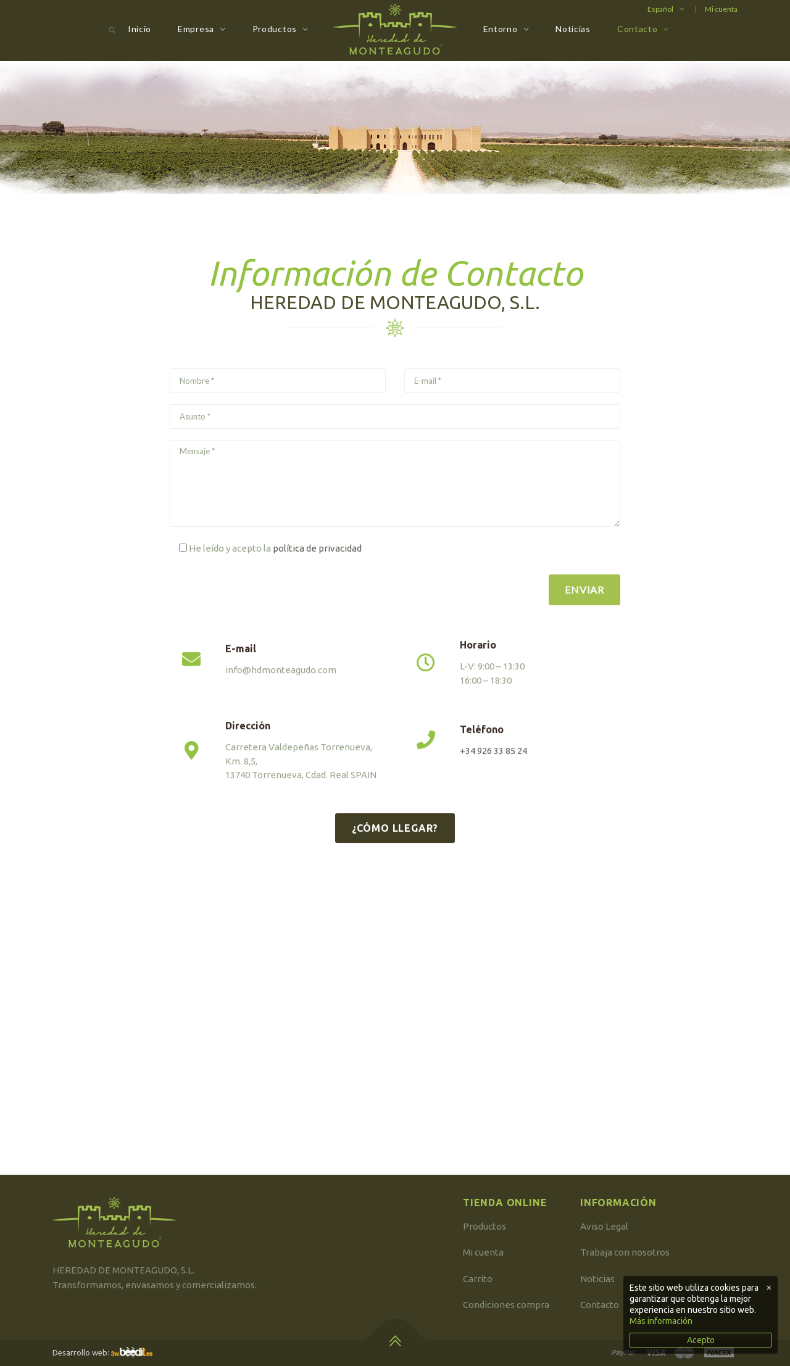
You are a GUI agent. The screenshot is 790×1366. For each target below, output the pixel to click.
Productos (274, 28)
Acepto (701, 1340)
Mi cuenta (721, 9)
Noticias (573, 28)
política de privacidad (317, 548)
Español (660, 9)
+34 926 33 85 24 (493, 774)
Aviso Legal (604, 1226)
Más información (661, 1321)
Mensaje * (395, 483)
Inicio (139, 28)
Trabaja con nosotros (625, 1252)
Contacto (637, 28)
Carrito (478, 1278)
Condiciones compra (506, 1304)
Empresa (196, 28)
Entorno (500, 28)
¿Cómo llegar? (395, 851)
